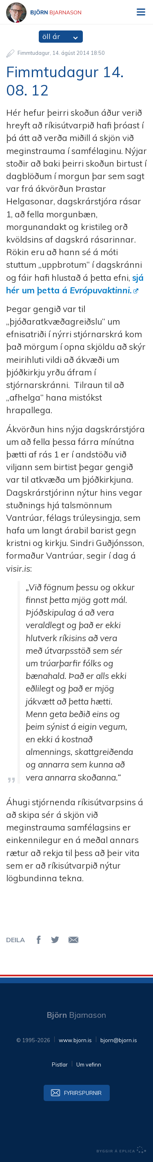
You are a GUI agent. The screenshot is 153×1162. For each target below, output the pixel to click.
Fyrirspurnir (83, 1093)
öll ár (51, 36)
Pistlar (60, 1064)
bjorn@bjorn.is (118, 1040)
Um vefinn (88, 1064)
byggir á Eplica (121, 1150)
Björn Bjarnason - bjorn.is (51, 12)
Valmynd (141, 12)
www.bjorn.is (75, 1040)
